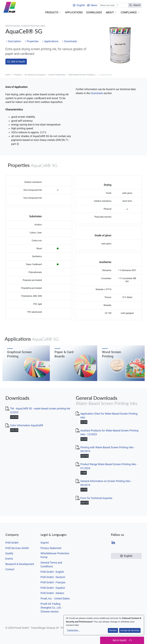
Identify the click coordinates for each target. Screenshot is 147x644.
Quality (9, 553)
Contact (10, 569)
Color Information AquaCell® (26, 425)
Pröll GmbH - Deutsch (53, 577)
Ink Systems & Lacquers (35, 75)
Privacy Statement (51, 548)
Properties (31, 41)
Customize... (73, 630)
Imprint (45, 542)
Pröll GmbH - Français (53, 582)
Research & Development (19, 564)
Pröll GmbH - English (52, 571)
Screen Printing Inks (57, 75)
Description (13, 41)
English (79, 5)
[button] (53, 12)
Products (17, 75)
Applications (50, 41)
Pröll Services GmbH (17, 548)
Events (9, 558)
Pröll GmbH (12, 542)
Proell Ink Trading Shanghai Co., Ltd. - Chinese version (52, 607)
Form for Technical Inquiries (96, 498)
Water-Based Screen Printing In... (83, 75)
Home (8, 75)
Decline (113, 630)
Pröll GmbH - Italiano (52, 593)
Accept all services (129, 630)
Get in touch (16, 61)
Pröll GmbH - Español (53, 587)
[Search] (113, 5)
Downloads (69, 41)
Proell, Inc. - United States (55, 598)
